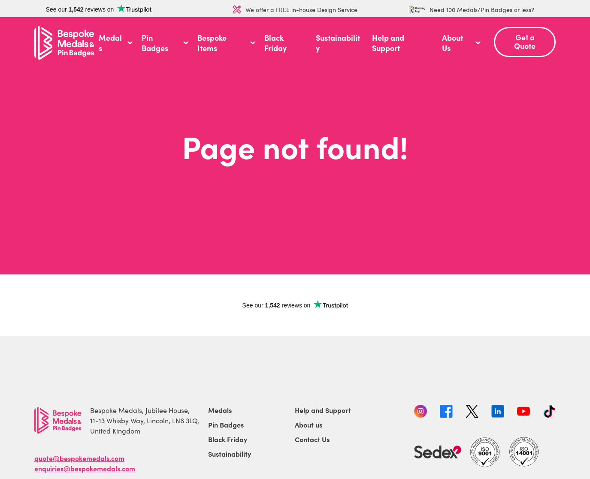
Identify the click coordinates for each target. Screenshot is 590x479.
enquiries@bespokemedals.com (84, 468)
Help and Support (388, 43)
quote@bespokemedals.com (79, 458)
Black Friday (275, 43)
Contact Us (312, 439)
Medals (110, 43)
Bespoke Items (212, 43)
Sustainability (338, 43)
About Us (452, 43)
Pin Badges (155, 43)
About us (308, 424)
